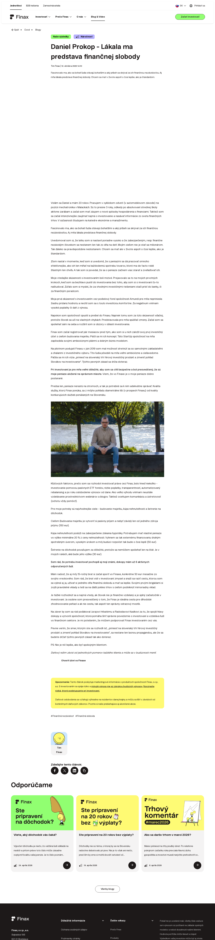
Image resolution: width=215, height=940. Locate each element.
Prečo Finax (115, 880)
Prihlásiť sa (197, 6)
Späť (15, 30)
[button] (181, 5)
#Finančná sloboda (85, 666)
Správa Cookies (69, 915)
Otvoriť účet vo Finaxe (73, 611)
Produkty (114, 889)
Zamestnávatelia (51, 5)
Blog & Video (98, 16)
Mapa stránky (67, 906)
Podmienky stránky (70, 889)
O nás (113, 897)
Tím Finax (55, 66)
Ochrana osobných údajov (74, 880)
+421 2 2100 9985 (28, 906)
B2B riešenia (32, 5)
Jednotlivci (16, 5)
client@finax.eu (27, 912)
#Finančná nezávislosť (62, 666)
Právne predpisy (69, 898)
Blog (112, 906)
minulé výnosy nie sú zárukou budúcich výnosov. (117, 637)
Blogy (38, 29)
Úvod (27, 29)
